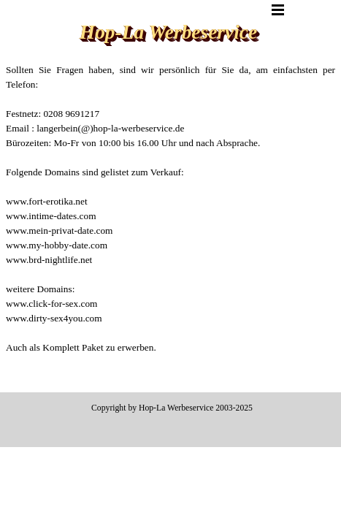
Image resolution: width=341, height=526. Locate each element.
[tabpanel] (170, 223)
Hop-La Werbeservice (168, 32)
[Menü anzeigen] (278, 9)
